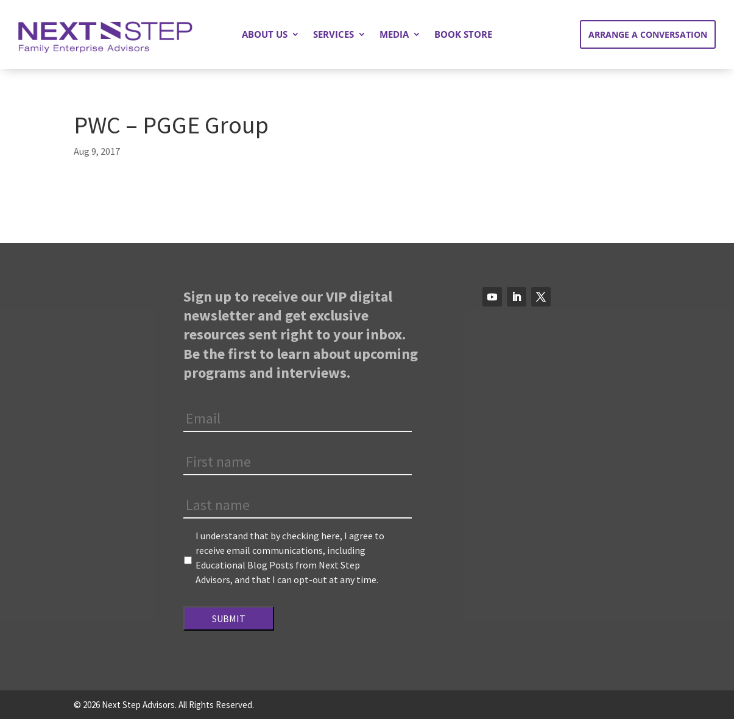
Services (333, 35)
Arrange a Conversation (647, 34)
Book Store (463, 35)
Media (394, 35)
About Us (265, 35)
